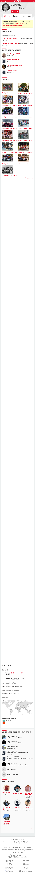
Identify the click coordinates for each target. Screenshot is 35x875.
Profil (8, 16)
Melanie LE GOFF (12, 71)
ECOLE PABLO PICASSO (10, 39)
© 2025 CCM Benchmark (18, 852)
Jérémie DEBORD (12, 746)
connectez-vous (20, 23)
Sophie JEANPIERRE (13, 59)
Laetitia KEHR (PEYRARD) (28, 794)
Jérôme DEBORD (12, 736)
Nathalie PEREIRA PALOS (14, 65)
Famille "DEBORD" (12, 774)
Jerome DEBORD (12, 751)
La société (4, 849)
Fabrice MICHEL (17, 793)
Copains (28, 16)
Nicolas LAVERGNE (17, 808)
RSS (19, 847)
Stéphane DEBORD (13, 757)
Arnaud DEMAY (6, 792)
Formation (29, 847)
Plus (32, 829)
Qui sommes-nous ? (8, 847)
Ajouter (16, 11)
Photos (17, 16)
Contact (16, 847)
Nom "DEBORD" (12, 769)
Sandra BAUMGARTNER (28, 808)
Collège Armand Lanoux (10, 43)
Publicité (23, 847)
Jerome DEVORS (12, 763)
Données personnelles (28, 849)
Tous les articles (11, 849)
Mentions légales (19, 850)
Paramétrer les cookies (9, 850)
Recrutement (18, 849)
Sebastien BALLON (6, 822)
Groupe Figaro (27, 850)
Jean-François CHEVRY (14, 54)
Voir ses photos (29, 178)
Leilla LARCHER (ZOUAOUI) (6, 808)
